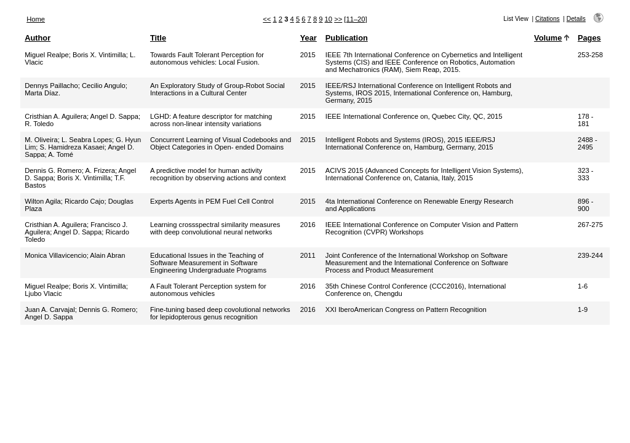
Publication (346, 37)
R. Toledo (39, 123)
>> (338, 19)
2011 (308, 255)
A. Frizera (100, 170)
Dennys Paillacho (51, 85)
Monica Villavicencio (56, 255)
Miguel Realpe (47, 54)
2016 (308, 224)
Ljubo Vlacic (43, 293)
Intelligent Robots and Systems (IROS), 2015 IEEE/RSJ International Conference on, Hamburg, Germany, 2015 (410, 143)
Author (37, 37)
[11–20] (355, 19)
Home (35, 19)
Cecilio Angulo (104, 85)
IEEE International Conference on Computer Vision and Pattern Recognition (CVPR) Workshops (421, 228)
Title (158, 37)
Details (576, 18)
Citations (547, 18)
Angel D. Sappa (114, 116)
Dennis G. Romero (53, 170)
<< (267, 19)
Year (308, 37)
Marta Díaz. (42, 93)
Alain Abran (107, 255)
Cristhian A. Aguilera (56, 116)
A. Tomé (60, 154)
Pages (589, 37)
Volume (548, 37)
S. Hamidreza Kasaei (71, 147)
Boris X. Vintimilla (99, 54)
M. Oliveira (41, 139)
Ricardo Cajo (85, 201)
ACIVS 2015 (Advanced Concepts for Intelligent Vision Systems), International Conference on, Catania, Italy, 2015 (424, 174)
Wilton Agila (42, 201)
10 (328, 19)
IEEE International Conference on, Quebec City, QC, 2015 (414, 116)
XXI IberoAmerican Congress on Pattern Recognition (406, 309)
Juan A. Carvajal (49, 309)
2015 (308, 54)
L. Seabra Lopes (87, 139)
